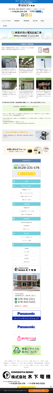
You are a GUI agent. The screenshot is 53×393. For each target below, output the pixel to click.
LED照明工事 (26, 225)
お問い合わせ (26, 261)
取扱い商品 (35, 21)
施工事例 (5, 25)
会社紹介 (42, 21)
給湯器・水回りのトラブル (26, 196)
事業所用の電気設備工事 (26, 222)
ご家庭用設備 (16, 21)
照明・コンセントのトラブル (26, 193)
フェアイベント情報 (26, 240)
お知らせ (26, 255)
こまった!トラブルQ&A (6, 21)
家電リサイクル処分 (26, 199)
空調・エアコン (26, 229)
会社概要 (26, 248)
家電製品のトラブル (26, 189)
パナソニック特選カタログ (26, 237)
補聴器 (6, 365)
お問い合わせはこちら (38, 390)
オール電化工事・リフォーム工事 (26, 211)
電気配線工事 (26, 207)
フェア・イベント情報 (24, 365)
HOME (6, 361)
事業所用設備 (26, 21)
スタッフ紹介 (26, 251)
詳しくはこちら (28, 109)
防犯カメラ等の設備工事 (26, 214)
